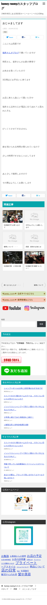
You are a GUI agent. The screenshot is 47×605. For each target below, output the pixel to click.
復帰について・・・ (11, 247)
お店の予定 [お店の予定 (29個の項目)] (34, 555)
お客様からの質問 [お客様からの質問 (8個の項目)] (18, 556)
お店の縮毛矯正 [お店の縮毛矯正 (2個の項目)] (6, 559)
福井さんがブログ (11, 53)
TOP (18, 586)
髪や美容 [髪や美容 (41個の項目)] (24, 574)
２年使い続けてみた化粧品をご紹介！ (19, 417)
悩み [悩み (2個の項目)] (18, 571)
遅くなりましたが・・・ (12, 285)
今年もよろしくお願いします (34, 226)
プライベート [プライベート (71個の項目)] (26, 562)
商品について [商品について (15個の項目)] (37, 566)
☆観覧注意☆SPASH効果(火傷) (16, 425)
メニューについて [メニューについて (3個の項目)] (23, 567)
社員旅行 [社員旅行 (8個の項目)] (25, 571)
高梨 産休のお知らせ (33, 247)
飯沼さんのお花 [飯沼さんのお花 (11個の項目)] (9, 574)
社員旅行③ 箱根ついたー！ (34, 267)
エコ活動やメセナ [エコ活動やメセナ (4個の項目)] (7, 563)
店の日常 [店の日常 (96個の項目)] (8, 570)
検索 (3, 320)
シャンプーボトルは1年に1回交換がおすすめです (23, 388)
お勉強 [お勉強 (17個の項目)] (5, 556)
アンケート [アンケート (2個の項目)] (37, 559)
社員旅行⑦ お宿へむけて (12, 226)
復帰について (38, 285)
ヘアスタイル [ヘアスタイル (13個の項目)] (8, 566)
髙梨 (5, 32)
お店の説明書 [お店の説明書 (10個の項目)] (19, 559)
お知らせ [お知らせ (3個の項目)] (30, 559)
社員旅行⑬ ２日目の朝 (12, 266)
